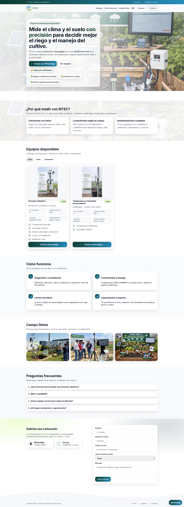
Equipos (99, 8)
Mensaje (125, 468)
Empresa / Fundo (125, 439)
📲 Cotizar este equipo (47, 244)
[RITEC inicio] (32, 8)
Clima (30, 159)
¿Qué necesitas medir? (125, 457)
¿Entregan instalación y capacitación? (48, 408)
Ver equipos (65, 64)
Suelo (38, 159)
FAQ (132, 8)
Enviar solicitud (103, 479)
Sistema (141, 8)
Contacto (136, 2)
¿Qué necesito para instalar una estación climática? (54, 387)
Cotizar (153, 8)
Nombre (125, 431)
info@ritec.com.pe (151, 2)
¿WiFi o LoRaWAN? (38, 394)
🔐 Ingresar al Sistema (41, 70)
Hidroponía (49, 159)
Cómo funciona (110, 8)
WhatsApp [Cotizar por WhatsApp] (175, 502)
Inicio (135, 503)
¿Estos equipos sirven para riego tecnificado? (51, 401)
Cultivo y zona (125, 448)
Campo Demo (124, 8)
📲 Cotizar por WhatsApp (43, 64)
